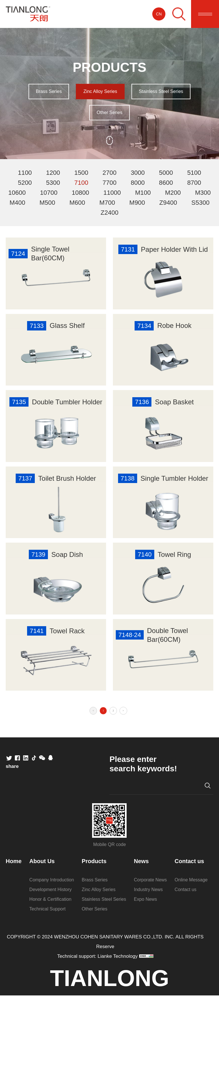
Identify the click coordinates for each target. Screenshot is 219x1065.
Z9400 (168, 202)
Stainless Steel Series (161, 91)
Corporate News (150, 949)
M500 (47, 202)
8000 (138, 182)
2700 (110, 172)
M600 (77, 202)
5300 (53, 182)
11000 (112, 192)
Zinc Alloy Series (100, 91)
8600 (166, 182)
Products (94, 931)
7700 (110, 182)
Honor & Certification (50, 968)
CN (159, 14)
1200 (53, 172)
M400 (17, 202)
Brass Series (49, 91)
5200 (25, 182)
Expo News (145, 968)
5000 (166, 172)
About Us (42, 931)
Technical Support (47, 978)
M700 (107, 202)
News (141, 931)
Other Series (109, 112)
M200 (173, 192)
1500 (81, 172)
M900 (137, 202)
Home (14, 931)
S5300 (200, 202)
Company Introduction (51, 949)
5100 (194, 172)
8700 (194, 182)
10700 (48, 192)
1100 (25, 172)
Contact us (189, 931)
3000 (138, 172)
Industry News (148, 959)
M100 (143, 192)
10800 (80, 192)
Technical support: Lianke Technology (97, 1026)
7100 (81, 182)
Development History (50, 959)
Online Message (191, 949)
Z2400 (109, 212)
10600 (17, 192)
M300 (203, 192)
